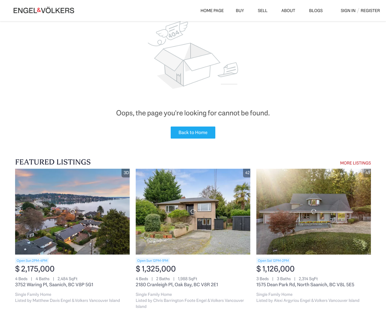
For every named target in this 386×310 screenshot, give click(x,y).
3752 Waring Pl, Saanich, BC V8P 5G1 (54, 284)
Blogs (316, 10)
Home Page (212, 10)
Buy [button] (240, 10)
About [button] (288, 10)
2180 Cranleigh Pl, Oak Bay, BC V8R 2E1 (177, 284)
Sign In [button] (348, 10)
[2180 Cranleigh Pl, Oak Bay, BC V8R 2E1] (193, 212)
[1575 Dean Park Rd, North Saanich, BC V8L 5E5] (313, 212)
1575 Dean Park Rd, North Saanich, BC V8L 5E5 (305, 284)
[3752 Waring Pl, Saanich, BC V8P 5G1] (72, 212)
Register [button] (370, 10)
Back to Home (193, 132)
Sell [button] (262, 10)
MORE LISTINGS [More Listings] (355, 163)
